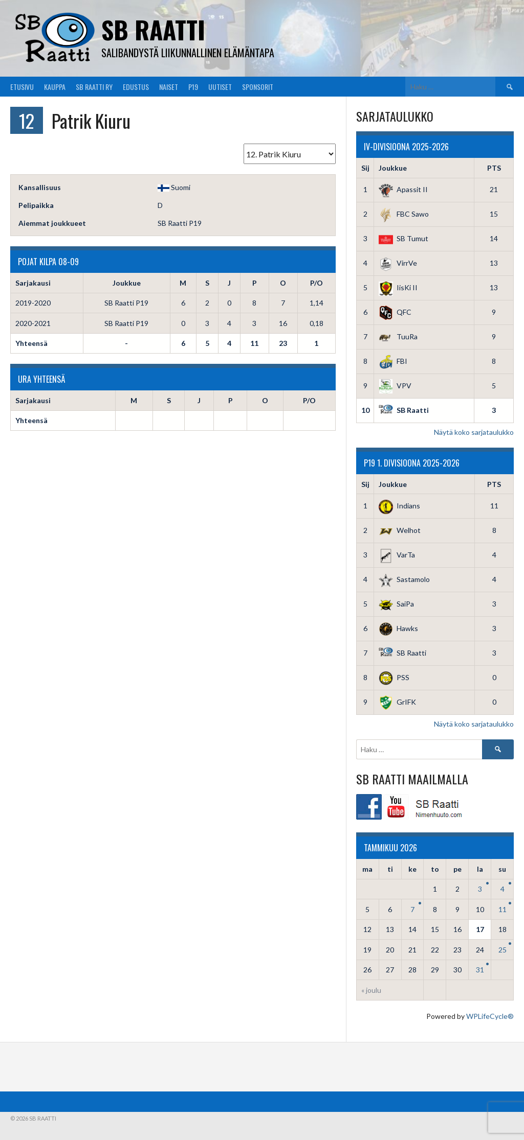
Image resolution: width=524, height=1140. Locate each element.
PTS (494, 168)
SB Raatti (153, 29)
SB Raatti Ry (94, 86)
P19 (193, 86)
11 (502, 909)
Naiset (168, 86)
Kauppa (55, 86)
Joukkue (393, 168)
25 (502, 949)
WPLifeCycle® (490, 1016)
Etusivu (22, 86)
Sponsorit (257, 86)
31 (480, 969)
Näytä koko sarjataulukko (474, 432)
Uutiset (220, 86)
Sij (365, 168)
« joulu (371, 990)
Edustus (136, 86)
